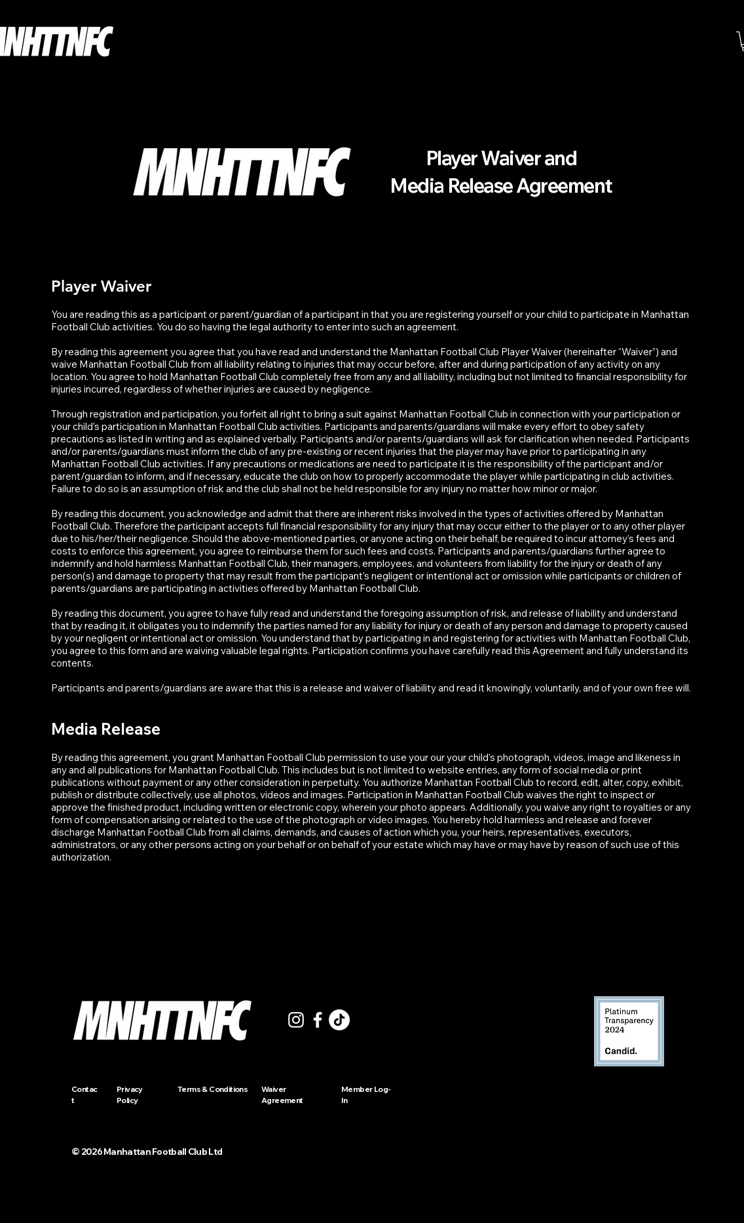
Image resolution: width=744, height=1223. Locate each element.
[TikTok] (339, 1019)
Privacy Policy (130, 1094)
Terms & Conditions (212, 1089)
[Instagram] (296, 1019)
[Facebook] (317, 1019)
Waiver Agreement (282, 1094)
